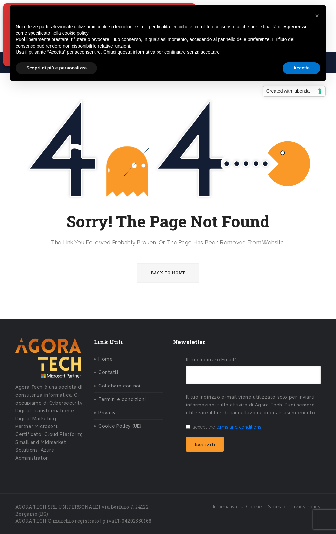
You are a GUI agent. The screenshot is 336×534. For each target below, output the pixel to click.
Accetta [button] (301, 67)
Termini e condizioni (122, 399)
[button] (317, 15)
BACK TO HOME (168, 272)
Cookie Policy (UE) (119, 426)
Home (105, 359)
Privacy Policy (305, 506)
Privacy (107, 412)
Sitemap (277, 506)
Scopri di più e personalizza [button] (56, 67)
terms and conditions (238, 427)
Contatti (108, 372)
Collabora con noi (119, 385)
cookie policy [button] (75, 33)
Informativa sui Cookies (238, 506)
